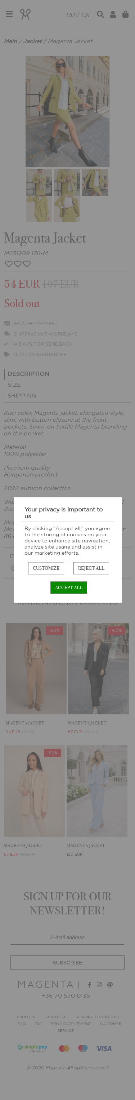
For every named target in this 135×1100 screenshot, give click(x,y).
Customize (46, 568)
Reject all (91, 568)
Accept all (68, 588)
